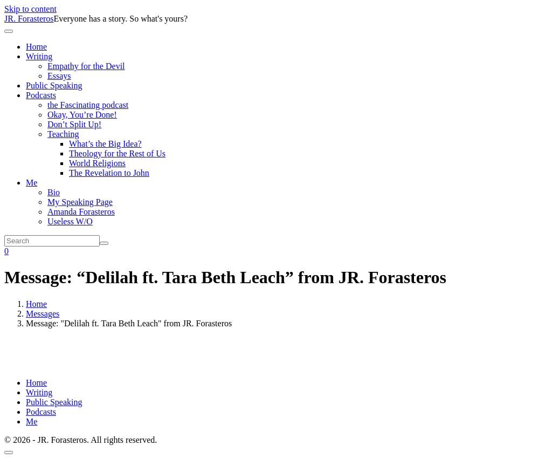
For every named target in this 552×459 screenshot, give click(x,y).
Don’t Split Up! (74, 124)
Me (31, 182)
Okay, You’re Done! (82, 114)
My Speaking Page (80, 202)
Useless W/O (70, 221)
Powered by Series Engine (506, 358)
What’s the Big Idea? (105, 143)
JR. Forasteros (29, 18)
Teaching (63, 134)
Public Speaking (54, 85)
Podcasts (41, 95)
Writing (39, 56)
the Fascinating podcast (87, 104)
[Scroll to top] (8, 452)
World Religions (97, 163)
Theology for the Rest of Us (117, 153)
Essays (59, 75)
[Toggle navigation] (8, 31)
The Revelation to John (109, 172)
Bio (53, 192)
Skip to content (30, 8)
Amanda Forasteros (81, 211)
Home (36, 46)
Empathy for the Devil (86, 66)
